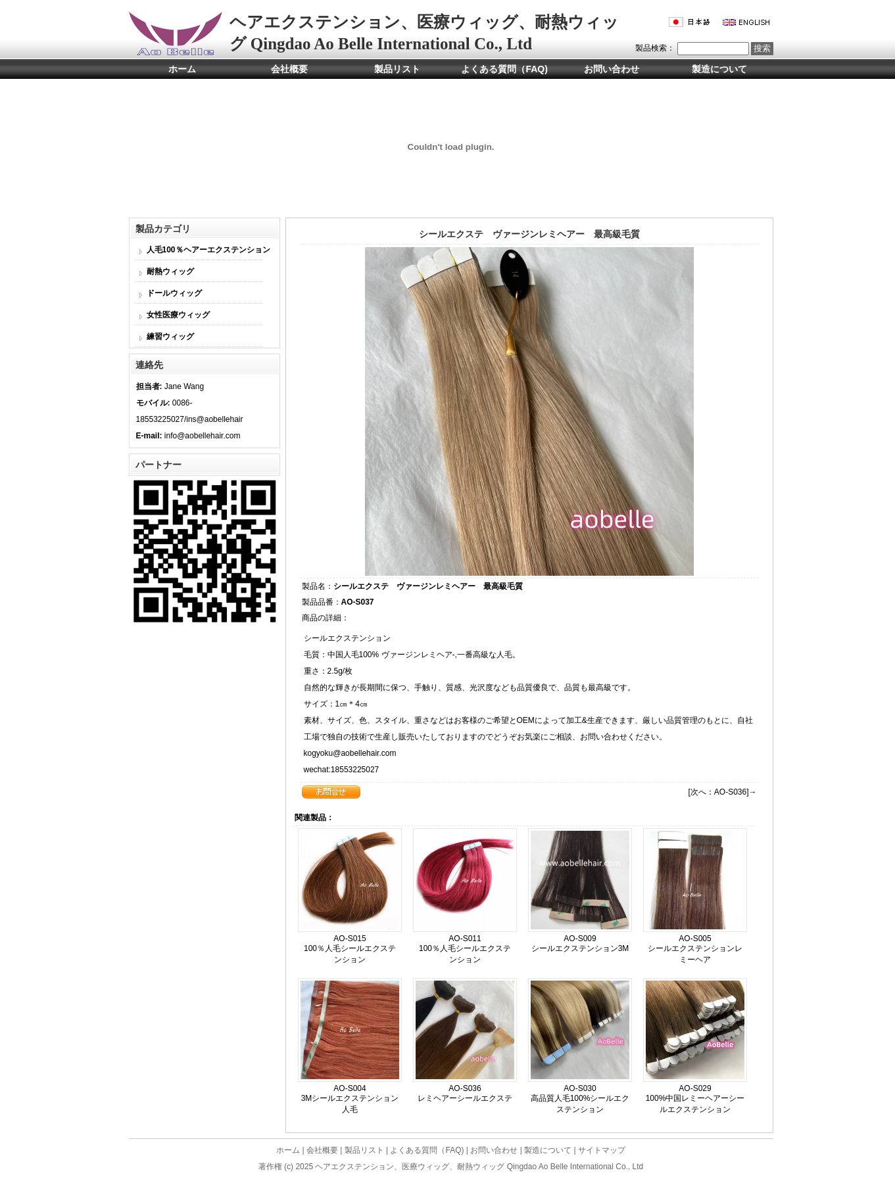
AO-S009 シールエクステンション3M (580, 943)
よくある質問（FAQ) (504, 69)
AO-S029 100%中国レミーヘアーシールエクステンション (695, 1099)
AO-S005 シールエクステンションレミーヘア (695, 949)
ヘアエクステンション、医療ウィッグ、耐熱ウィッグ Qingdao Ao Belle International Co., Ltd (479, 1166)
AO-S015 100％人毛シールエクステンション (350, 949)
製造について (719, 69)
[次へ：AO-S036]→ (722, 792)
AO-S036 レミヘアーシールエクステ (465, 1093)
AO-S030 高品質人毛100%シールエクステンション (580, 1099)
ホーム (182, 69)
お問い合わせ (611, 69)
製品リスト (397, 69)
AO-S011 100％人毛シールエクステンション (465, 949)
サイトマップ (601, 1150)
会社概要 (289, 69)
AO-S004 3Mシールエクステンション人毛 (350, 1099)
